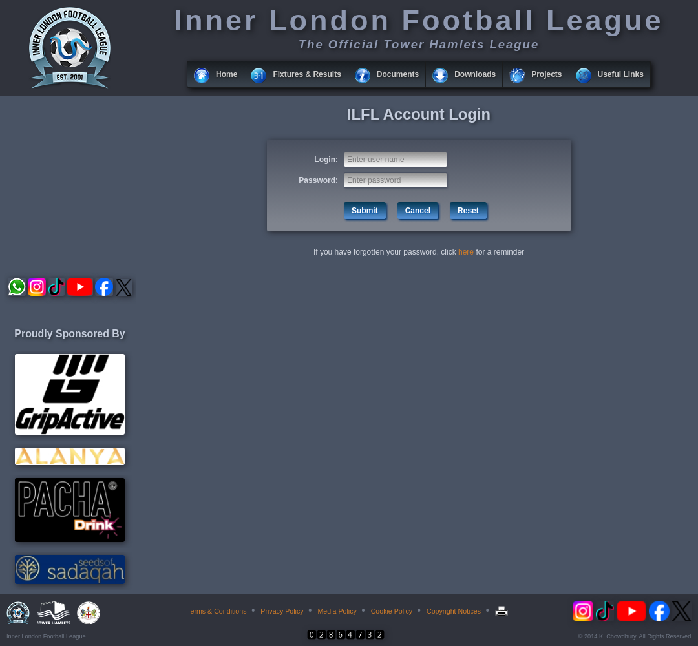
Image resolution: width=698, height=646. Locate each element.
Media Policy (336, 611)
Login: (326, 159)
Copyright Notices (454, 611)
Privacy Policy (281, 611)
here (466, 251)
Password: (318, 180)
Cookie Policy (392, 611)
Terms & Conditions (216, 611)
